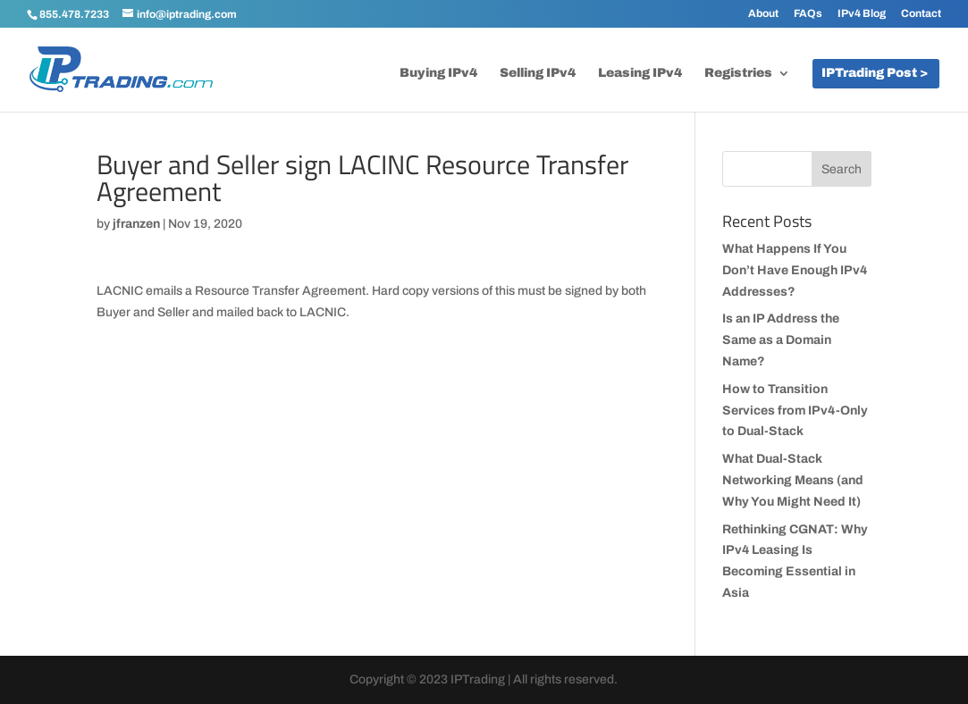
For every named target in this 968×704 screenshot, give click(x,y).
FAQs (808, 14)
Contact (921, 14)
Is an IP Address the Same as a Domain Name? (780, 340)
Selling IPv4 (538, 73)
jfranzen (136, 223)
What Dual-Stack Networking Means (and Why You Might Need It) (792, 480)
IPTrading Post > (874, 73)
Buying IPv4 (438, 73)
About (763, 14)
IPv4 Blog (862, 14)
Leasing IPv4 (640, 73)
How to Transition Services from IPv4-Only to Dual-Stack (795, 410)
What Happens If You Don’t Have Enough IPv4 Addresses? (794, 270)
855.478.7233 (74, 14)
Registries (738, 73)
